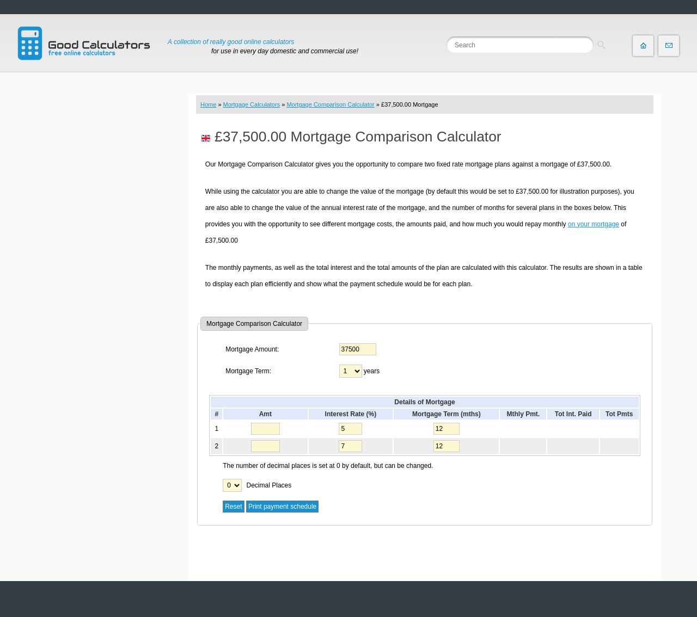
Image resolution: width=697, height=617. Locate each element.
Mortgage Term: (248, 371)
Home (208, 104)
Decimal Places (269, 485)
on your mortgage (593, 224)
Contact (669, 46)
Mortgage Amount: (252, 349)
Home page (643, 46)
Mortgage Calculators (251, 104)
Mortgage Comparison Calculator (330, 104)
